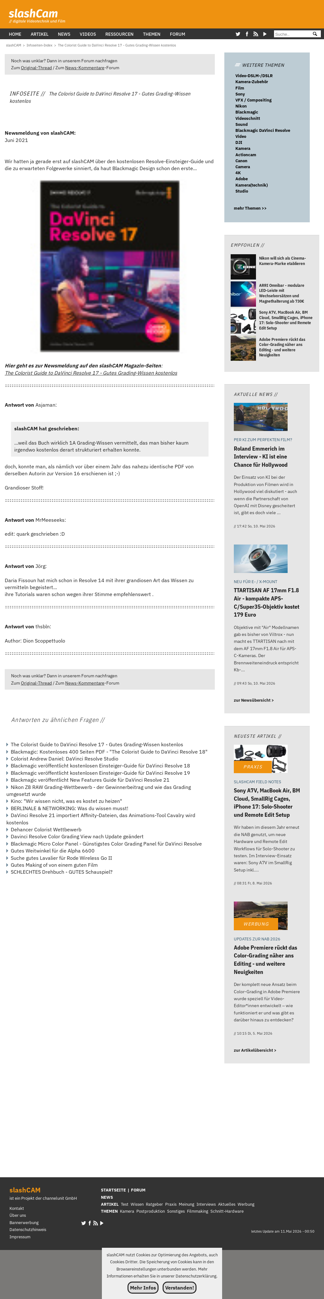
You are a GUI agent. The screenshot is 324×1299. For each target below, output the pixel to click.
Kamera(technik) (251, 185)
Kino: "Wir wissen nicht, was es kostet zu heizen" (66, 801)
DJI (238, 142)
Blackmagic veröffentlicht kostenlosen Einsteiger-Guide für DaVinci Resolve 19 (100, 773)
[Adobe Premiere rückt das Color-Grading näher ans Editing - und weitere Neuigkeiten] (243, 349)
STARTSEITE (113, 1190)
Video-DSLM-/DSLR (254, 75)
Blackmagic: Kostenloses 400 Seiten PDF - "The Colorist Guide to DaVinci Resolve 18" (109, 751)
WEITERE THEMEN (259, 65)
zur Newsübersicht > (254, 700)
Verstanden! (179, 1287)
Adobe (241, 179)
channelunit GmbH (60, 1198)
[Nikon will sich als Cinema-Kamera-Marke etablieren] (243, 268)
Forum (177, 34)
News (64, 34)
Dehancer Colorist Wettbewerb (46, 829)
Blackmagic (246, 112)
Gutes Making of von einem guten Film (54, 865)
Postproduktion (150, 1211)
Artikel (39, 34)
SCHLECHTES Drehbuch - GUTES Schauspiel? (62, 872)
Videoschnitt (247, 118)
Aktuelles (226, 1204)
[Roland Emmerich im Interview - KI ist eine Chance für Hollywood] (261, 418)
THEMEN (109, 1211)
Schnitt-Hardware (227, 1211)
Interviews (206, 1204)
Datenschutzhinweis (27, 1229)
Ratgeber (154, 1204)
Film (239, 88)
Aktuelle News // (256, 394)
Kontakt (16, 1208)
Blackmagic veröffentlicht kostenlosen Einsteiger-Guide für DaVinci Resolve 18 (100, 765)
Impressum (19, 1237)
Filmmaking (197, 1211)
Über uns (17, 1215)
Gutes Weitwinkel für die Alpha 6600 (53, 850)
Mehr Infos (143, 1287)
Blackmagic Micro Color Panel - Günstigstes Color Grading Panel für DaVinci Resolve (106, 843)
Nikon (241, 106)
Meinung (186, 1204)
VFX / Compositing (253, 100)
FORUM (138, 1190)
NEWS (107, 1197)
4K (238, 172)
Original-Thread (36, 68)
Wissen (137, 1204)
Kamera (242, 148)
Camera (242, 166)
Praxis (171, 1204)
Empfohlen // (247, 245)
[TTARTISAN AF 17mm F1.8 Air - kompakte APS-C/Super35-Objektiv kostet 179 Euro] (261, 560)
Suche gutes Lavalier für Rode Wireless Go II (61, 858)
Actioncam (245, 154)
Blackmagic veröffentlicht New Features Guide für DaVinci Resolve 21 (90, 780)
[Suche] (290, 34)
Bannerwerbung (24, 1222)
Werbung (246, 1204)
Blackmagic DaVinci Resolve (262, 130)
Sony (240, 94)
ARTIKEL (110, 1204)
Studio (241, 191)
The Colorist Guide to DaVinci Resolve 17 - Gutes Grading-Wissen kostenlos (91, 373)
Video (240, 136)
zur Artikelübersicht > (255, 1050)
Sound (241, 124)
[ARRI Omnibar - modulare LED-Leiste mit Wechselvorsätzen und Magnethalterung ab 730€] (243, 294)
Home (15, 34)
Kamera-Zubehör (251, 81)
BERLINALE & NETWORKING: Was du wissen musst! (69, 808)
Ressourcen (119, 34)
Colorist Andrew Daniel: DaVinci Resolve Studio (64, 758)
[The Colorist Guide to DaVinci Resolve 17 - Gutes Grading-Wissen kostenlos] (117, 45)
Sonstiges (176, 1211)
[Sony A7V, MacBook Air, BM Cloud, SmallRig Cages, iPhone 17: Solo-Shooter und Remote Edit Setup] (243, 321)
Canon (241, 160)
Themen (151, 34)
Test (124, 1204)
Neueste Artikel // (258, 736)
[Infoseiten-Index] (40, 45)
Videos (88, 34)
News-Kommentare (84, 68)
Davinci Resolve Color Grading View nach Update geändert (77, 836)
